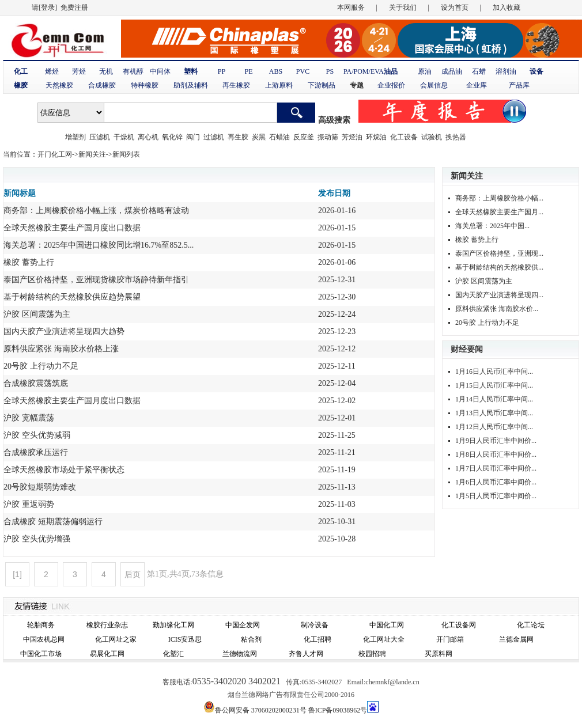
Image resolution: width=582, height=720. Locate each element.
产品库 (519, 85)
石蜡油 (279, 137)
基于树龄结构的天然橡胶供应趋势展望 (72, 297)
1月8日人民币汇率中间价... (495, 454)
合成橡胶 (102, 85)
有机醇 (133, 71)
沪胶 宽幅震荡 (28, 418)
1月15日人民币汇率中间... (494, 385)
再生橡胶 (236, 85)
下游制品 (321, 85)
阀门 (193, 137)
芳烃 (79, 71)
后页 (132, 574)
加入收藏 (506, 7)
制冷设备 (314, 625)
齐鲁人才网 (306, 654)
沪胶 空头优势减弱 (36, 435)
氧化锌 (172, 137)
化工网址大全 (384, 639)
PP (221, 71)
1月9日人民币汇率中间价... (495, 441)
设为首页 (454, 7)
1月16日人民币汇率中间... (494, 371)
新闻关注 (92, 154)
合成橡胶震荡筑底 (35, 383)
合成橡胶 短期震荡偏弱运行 (53, 521)
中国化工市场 (41, 654)
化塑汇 (173, 654)
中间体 (160, 71)
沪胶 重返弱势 (28, 504)
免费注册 (74, 7)
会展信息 (434, 85)
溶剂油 (506, 71)
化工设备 (404, 137)
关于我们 (403, 7)
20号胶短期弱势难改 (39, 487)
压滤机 (99, 137)
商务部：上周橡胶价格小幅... (499, 198)
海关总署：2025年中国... (492, 226)
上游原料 (279, 85)
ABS (275, 71)
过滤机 (213, 137)
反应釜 (303, 137)
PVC (302, 71)
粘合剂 (251, 639)
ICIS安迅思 (185, 639)
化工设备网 (458, 625)
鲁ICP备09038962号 (338, 710)
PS (330, 71)
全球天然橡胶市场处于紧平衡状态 (63, 469)
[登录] (48, 7)
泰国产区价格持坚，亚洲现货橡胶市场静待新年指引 (96, 279)
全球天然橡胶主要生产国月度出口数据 (72, 227)
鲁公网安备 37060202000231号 (261, 710)
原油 (425, 71)
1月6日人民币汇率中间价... (495, 482)
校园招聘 (372, 654)
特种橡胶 (144, 85)
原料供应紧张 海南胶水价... (496, 309)
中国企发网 (242, 625)
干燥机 (124, 137)
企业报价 (391, 85)
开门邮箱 (450, 639)
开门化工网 (54, 154)
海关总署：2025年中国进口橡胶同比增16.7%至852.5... (98, 245)
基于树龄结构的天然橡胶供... (499, 267)
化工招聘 (317, 639)
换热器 (455, 137)
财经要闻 (467, 349)
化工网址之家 (116, 639)
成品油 (451, 71)
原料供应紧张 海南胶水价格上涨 (61, 348)
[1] (17, 574)
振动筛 (328, 137)
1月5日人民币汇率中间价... (495, 496)
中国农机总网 (44, 639)
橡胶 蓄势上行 (28, 262)
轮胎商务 (41, 625)
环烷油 (376, 137)
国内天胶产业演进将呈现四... (499, 295)
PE (248, 71)
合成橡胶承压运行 (35, 452)
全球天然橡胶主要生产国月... (499, 212)
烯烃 (52, 71)
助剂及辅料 (190, 85)
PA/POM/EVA (363, 71)
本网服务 (351, 7)
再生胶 (238, 137)
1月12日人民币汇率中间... (494, 427)
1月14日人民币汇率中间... (494, 399)
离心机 (148, 137)
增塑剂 (75, 137)
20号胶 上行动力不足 (40, 366)
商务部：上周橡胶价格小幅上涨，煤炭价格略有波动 (96, 210)
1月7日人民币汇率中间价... (495, 468)
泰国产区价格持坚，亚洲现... (499, 253)
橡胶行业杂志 (107, 625)
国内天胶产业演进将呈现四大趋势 (63, 331)
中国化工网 (386, 625)
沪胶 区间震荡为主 (36, 314)
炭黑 (259, 137)
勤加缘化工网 (173, 625)
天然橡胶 (59, 85)
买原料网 (438, 654)
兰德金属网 (516, 639)
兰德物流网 (239, 654)
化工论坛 (531, 625)
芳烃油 (352, 137)
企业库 (476, 85)
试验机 (431, 137)
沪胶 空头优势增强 (36, 539)
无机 (106, 71)
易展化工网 (107, 654)
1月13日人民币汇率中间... (494, 413)
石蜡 (479, 71)
